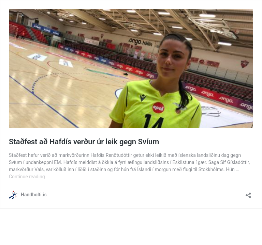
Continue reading (27, 176)
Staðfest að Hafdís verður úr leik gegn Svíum (84, 141)
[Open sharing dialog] (248, 193)
